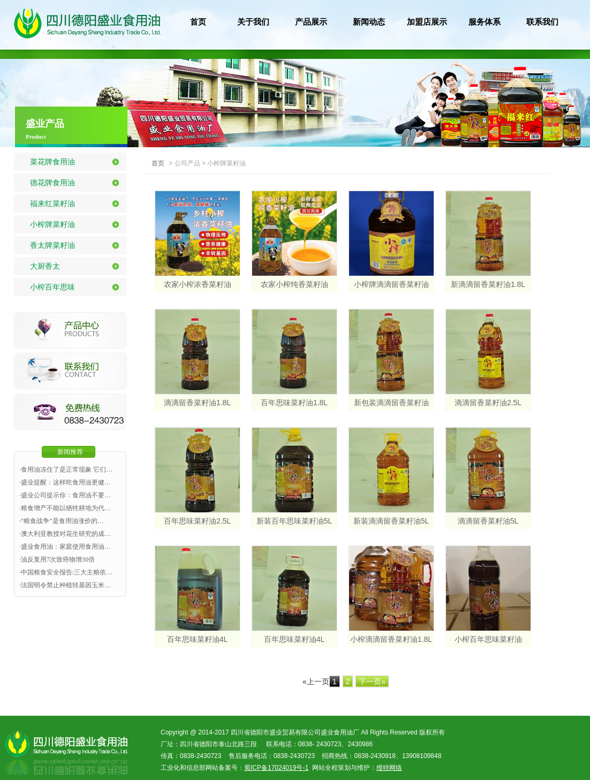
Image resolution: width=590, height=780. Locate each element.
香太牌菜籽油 (52, 245)
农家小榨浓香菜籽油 (197, 284)
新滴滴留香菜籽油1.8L (488, 284)
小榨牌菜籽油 (52, 224)
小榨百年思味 (52, 287)
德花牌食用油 (52, 182)
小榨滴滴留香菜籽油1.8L (391, 639)
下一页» (372, 681)
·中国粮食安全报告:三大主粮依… (65, 572)
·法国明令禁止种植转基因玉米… (65, 585)
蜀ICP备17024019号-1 (276, 767)
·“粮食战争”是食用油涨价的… (61, 521)
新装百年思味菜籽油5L (294, 521)
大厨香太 (45, 266)
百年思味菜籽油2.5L (197, 521)
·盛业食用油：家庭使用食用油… (65, 546)
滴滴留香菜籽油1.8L (197, 402)
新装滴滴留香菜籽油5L (391, 521)
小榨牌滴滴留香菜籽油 (391, 284)
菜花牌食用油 (52, 161)
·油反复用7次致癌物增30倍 (57, 559)
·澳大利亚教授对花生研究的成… (65, 533)
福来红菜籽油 (52, 203)
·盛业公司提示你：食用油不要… (65, 495)
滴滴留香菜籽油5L (488, 521)
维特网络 (389, 767)
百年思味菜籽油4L (197, 639)
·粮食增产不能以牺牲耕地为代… (65, 508)
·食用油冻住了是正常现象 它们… (65, 469)
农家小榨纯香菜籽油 (294, 284)
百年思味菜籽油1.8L (294, 402)
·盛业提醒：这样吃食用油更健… (65, 482)
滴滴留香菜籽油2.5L (488, 402)
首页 (158, 163)
